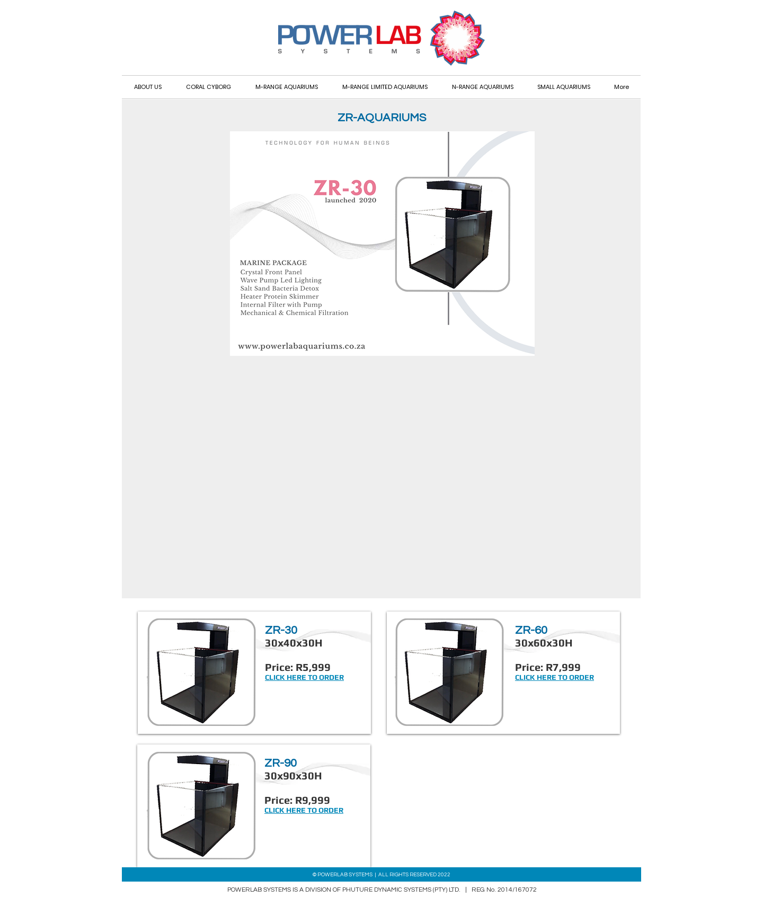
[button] (563, 87)
